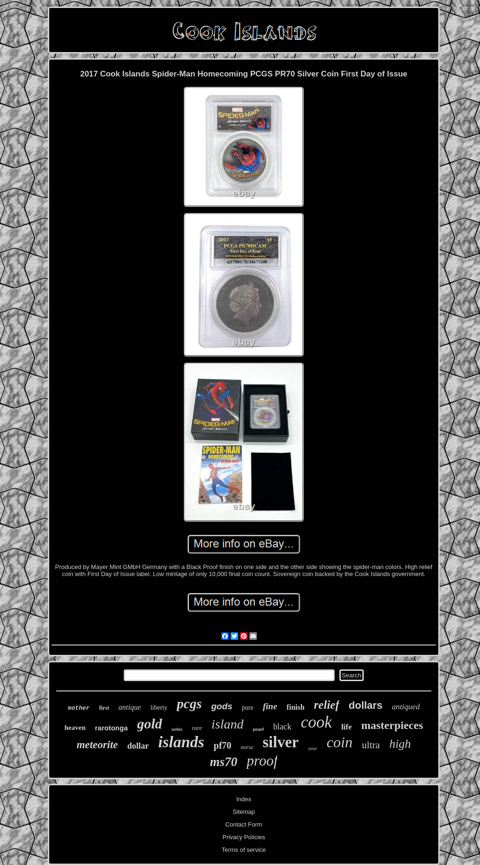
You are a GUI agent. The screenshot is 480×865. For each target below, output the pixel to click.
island (227, 724)
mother (79, 708)
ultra (371, 745)
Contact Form (243, 824)
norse (247, 747)
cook (316, 722)
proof (262, 760)
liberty (159, 707)
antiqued (406, 706)
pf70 (223, 745)
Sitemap (243, 811)
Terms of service (244, 849)
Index (243, 799)
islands (181, 742)
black (282, 726)
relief (326, 704)
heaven (75, 727)
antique (130, 707)
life (346, 726)
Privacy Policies (243, 837)
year (312, 748)
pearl (258, 729)
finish (295, 707)
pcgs (189, 703)
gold (149, 723)
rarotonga (111, 728)
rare (197, 727)
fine (270, 706)
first (104, 708)
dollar (138, 746)
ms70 (224, 762)
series (177, 729)
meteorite (97, 745)
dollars (365, 705)
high (400, 744)
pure (248, 707)
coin (339, 742)
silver (280, 742)
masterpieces (392, 725)
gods (221, 706)
